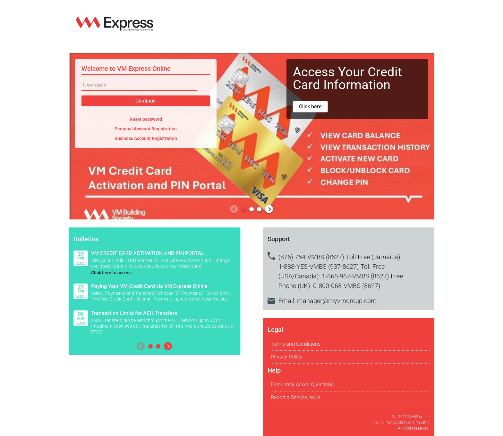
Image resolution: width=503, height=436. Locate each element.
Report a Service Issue (295, 397)
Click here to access (111, 273)
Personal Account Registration (146, 128)
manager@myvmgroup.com (337, 301)
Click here (310, 106)
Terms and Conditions (295, 344)
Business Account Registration (146, 138)
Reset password (146, 119)
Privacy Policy (287, 357)
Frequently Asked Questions (302, 385)
